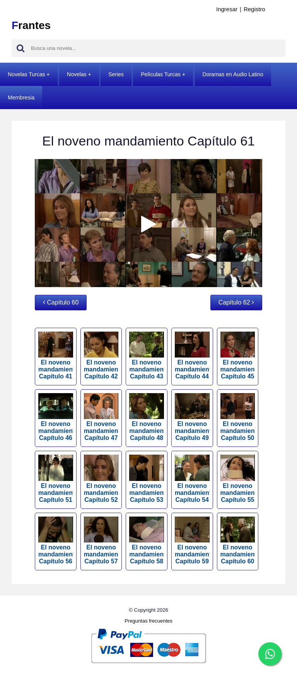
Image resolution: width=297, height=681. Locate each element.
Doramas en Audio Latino (233, 74)
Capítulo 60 (61, 302)
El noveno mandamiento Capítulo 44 (192, 356)
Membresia (21, 97)
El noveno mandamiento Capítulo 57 (101, 541)
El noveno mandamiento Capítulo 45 (237, 356)
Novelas (77, 74)
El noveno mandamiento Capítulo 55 (237, 479)
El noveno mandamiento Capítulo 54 (192, 479)
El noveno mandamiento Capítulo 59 (192, 541)
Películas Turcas (161, 74)
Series (116, 74)
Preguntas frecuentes (148, 621)
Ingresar (226, 9)
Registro (254, 9)
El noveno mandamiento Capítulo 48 (146, 417)
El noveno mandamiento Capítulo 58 (146, 541)
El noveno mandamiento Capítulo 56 (55, 541)
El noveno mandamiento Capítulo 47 (101, 417)
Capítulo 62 (236, 302)
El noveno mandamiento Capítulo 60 (237, 541)
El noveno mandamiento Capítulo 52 (101, 479)
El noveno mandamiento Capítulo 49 (192, 417)
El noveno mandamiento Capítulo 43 (146, 356)
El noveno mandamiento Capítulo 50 (237, 417)
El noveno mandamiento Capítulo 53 (146, 479)
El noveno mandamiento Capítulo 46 (55, 417)
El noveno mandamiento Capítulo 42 (101, 356)
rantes (31, 25)
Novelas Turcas (26, 74)
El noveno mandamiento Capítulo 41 (55, 356)
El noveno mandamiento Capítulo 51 (55, 479)
